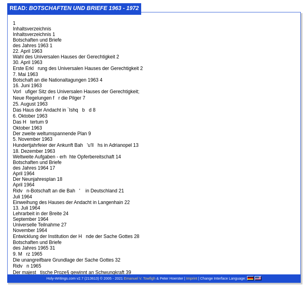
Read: (74, 8)
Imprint (191, 278)
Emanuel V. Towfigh (140, 278)
